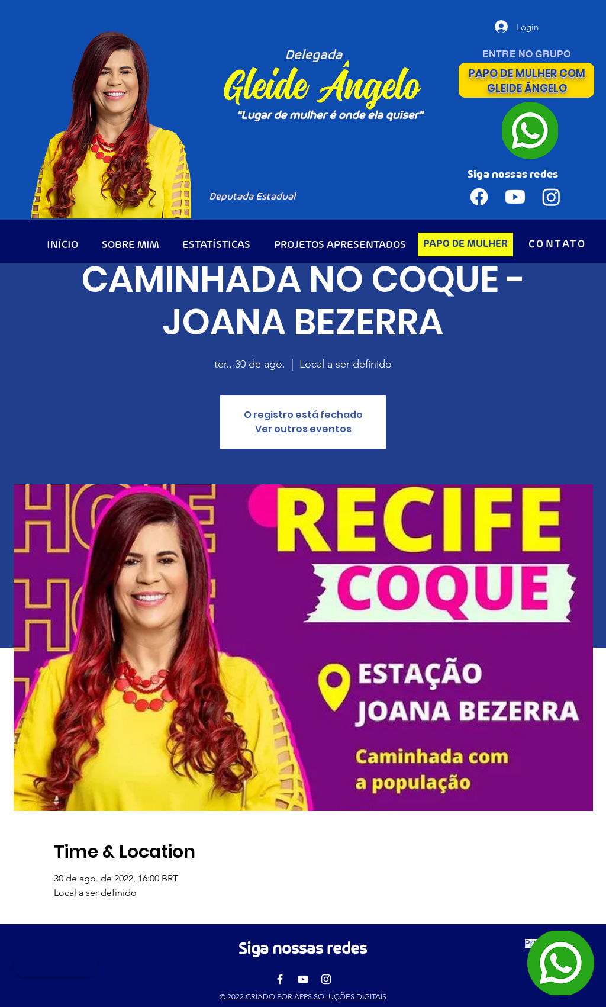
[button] (459, 948)
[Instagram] (326, 979)
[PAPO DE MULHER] (465, 244)
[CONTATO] (558, 244)
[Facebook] (279, 979)
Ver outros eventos (303, 429)
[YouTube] (303, 979)
